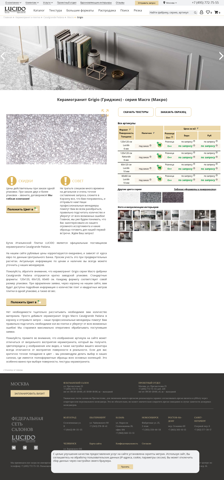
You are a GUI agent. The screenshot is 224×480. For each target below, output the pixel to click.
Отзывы (120, 2)
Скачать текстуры (135, 112)
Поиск (124, 10)
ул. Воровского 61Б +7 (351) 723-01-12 (72, 447)
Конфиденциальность (125, 443)
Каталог (39, 10)
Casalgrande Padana (54, 17)
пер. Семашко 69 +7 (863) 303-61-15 (177, 423)
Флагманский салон (76, 383)
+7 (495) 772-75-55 (205, 2)
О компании (12, 2)
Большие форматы (80, 10)
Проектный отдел (66, 2)
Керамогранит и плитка (28, 17)
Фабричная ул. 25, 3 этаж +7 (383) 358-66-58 (151, 423)
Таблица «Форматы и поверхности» (195, 189)
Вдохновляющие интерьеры (96, 2)
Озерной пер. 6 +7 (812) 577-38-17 (203, 423)
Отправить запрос (146, 3)
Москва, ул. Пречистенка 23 (153, 386)
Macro (70, 17)
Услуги (47, 2)
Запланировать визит (29, 393)
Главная (8, 17)
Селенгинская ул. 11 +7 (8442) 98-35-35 (72, 423)
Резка (138, 10)
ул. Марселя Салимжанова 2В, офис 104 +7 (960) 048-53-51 (125, 425)
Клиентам (31, 2)
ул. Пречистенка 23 (73, 386)
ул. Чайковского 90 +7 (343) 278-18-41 (99, 421)
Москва (170, 2)
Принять (125, 466)
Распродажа (107, 10)
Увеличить (105, 112)
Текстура (55, 10)
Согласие (146, 443)
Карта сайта (96, 443)
